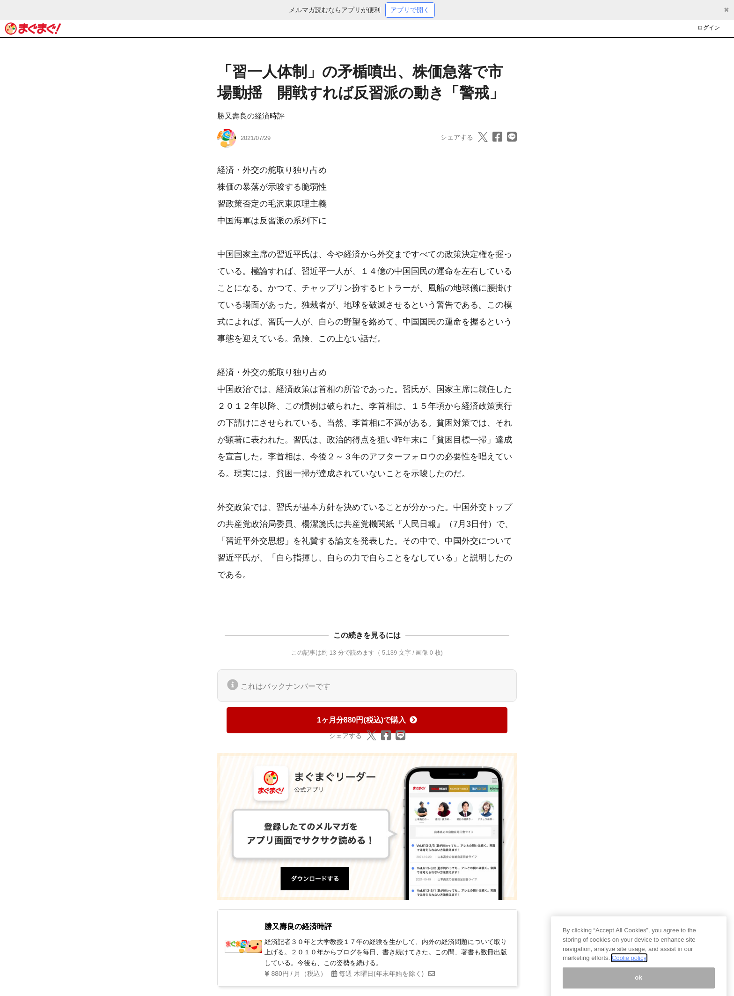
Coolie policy (629, 965)
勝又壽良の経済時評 (251, 116)
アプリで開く (410, 10)
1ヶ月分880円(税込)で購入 (367, 720)
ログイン (708, 27)
